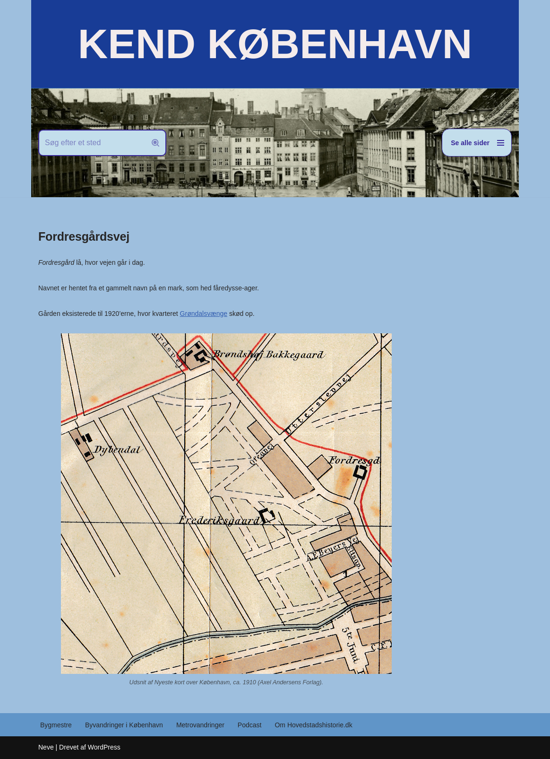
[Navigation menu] (477, 143)
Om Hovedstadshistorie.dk (313, 725)
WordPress (104, 747)
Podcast (250, 725)
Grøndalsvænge (203, 313)
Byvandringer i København (124, 725)
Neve (46, 747)
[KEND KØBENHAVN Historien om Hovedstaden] (275, 44)
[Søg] (91, 143)
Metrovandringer (200, 725)
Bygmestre (56, 725)
